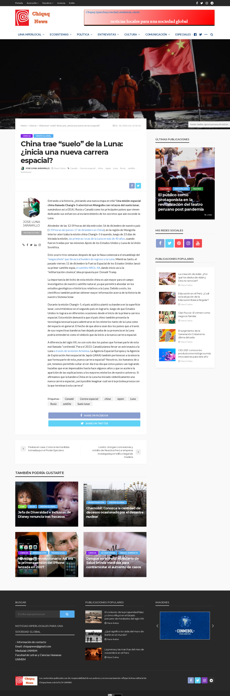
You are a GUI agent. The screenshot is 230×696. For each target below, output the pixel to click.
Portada (19, 3)
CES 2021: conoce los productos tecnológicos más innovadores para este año (194, 353)
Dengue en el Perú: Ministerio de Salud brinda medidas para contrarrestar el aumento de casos (113, 555)
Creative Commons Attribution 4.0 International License (130, 691)
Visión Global (43, 136)
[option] (185, 183)
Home (24, 125)
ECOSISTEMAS (59, 34)
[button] (157, 618)
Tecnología (58, 545)
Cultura (130, 34)
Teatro (197, 189)
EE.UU (32, 499)
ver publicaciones (31, 233)
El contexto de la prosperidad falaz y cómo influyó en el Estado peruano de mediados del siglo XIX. (124, 608)
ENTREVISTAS (107, 34)
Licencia (61, 3)
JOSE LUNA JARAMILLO (38, 168)
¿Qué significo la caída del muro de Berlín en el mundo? (124, 626)
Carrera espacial (87, 168)
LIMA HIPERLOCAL (29, 34)
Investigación (96, 495)
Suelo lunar (26, 172)
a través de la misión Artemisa (71, 351)
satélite (131, 168)
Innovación (39, 545)
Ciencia (27, 136)
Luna (115, 168)
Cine (22, 499)
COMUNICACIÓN (156, 34)
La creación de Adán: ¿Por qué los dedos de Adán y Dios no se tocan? (193, 277)
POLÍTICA (83, 34)
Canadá (73, 168)
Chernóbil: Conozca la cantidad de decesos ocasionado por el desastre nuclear (115, 505)
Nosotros (47, 3)
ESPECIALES (183, 34)
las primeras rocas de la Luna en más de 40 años (97, 238)
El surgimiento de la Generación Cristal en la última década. (191, 334)
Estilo (72, 3)
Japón (108, 168)
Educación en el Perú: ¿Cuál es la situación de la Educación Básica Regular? (193, 297)
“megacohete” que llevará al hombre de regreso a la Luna (81, 259)
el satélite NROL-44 (88, 268)
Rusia (122, 168)
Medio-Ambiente (129, 545)
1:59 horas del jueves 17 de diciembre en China (76, 230)
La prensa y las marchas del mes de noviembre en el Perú (124, 644)
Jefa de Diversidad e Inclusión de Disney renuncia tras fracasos (44, 507)
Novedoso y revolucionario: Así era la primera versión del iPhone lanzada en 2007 (45, 555)
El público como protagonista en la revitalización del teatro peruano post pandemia (181, 202)
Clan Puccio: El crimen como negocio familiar (194, 315)
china (100, 168)
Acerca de (32, 3)
